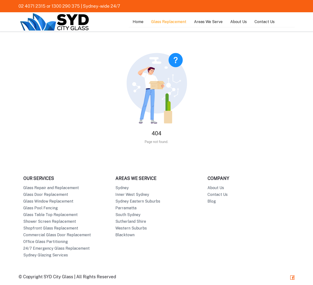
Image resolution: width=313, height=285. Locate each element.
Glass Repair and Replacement (51, 188)
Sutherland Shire (130, 221)
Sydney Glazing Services (45, 255)
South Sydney (128, 214)
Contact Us (264, 21)
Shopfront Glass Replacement (50, 228)
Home (138, 21)
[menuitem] (138, 21)
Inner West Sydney (132, 194)
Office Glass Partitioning (45, 241)
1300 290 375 (66, 6)
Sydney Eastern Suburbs (137, 201)
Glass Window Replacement (48, 201)
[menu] (212, 21)
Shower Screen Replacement (49, 221)
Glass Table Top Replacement (50, 214)
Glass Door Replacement (45, 194)
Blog (211, 201)
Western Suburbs (131, 228)
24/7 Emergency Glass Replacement (56, 248)
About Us (238, 21)
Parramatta (125, 208)
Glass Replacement (168, 21)
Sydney (122, 188)
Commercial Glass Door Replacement (57, 235)
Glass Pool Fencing (40, 208)
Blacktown (125, 235)
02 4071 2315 (32, 6)
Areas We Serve (208, 21)
